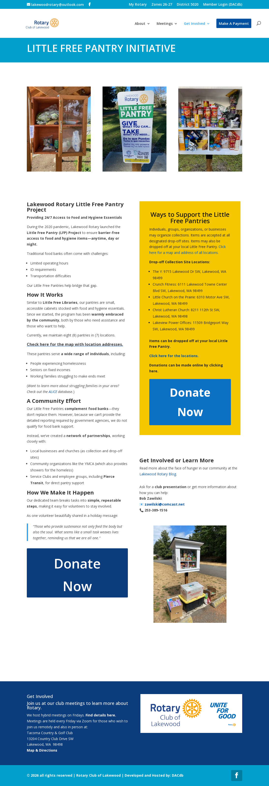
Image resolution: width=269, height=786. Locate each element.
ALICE (53, 391)
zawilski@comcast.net (165, 504)
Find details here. (101, 715)
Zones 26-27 (161, 5)
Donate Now (77, 574)
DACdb (177, 775)
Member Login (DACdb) (222, 5)
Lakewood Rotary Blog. (158, 474)
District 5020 (187, 5)
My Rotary (138, 5)
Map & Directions (42, 750)
